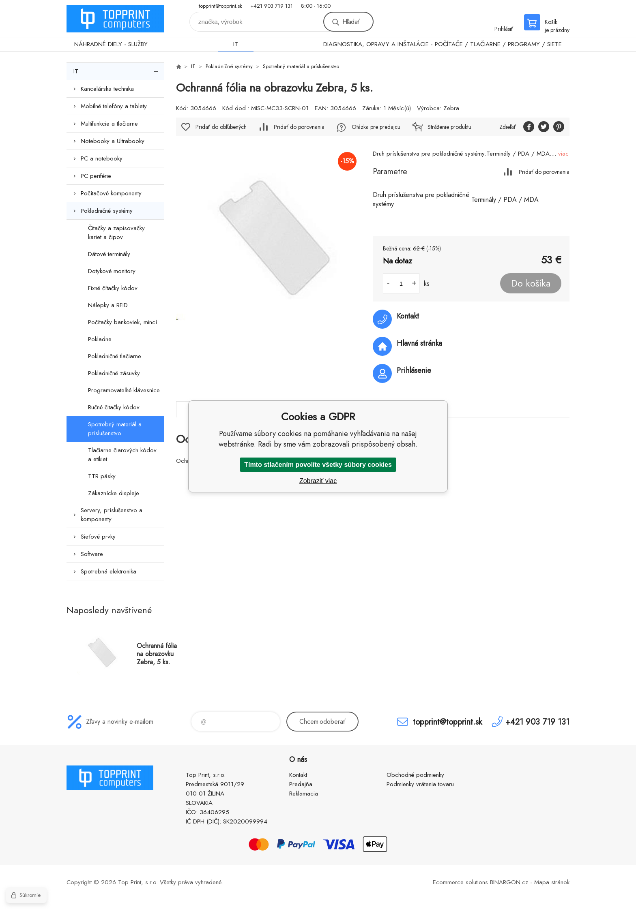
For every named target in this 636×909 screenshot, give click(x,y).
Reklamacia (303, 793)
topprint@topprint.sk (220, 6)
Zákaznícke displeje (113, 493)
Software (92, 554)
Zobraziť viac (318, 480)
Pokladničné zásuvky (114, 373)
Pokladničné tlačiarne (114, 356)
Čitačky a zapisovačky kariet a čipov (116, 233)
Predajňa (300, 784)
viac (563, 153)
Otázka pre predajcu (376, 127)
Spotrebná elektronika (108, 571)
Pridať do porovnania (544, 171)
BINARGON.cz (509, 882)
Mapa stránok (551, 882)
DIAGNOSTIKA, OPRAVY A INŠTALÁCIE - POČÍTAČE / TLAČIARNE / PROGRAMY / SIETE (442, 44)
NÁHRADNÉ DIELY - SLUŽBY (111, 44)
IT (235, 44)
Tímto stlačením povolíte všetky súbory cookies (318, 464)
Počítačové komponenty (111, 193)
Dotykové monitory (111, 271)
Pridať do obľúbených (221, 127)
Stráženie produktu (449, 127)
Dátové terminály (109, 254)
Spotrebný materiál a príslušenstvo (115, 429)
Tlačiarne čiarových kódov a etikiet (122, 455)
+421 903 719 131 (271, 6)
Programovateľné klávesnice (124, 390)
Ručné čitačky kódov (114, 407)
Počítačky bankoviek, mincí (122, 322)
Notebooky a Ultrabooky (112, 141)
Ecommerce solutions (460, 882)
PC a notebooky (101, 158)
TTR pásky (102, 476)
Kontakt (298, 774)
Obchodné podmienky (415, 774)
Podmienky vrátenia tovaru (420, 784)
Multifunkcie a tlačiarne (109, 123)
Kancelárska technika (107, 88)
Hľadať (350, 21)
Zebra (451, 108)
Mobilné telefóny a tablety (114, 106)
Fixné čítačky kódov (113, 288)
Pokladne (100, 339)
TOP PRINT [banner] (115, 19)
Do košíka (530, 283)
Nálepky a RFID (108, 305)
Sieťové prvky (98, 536)
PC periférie (96, 175)
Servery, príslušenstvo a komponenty (111, 515)
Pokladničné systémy (107, 210)
